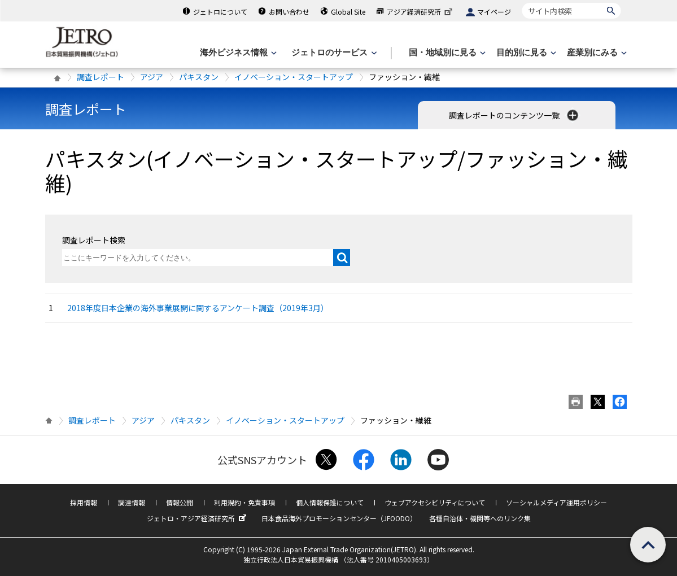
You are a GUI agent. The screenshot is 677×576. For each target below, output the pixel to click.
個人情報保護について (330, 502)
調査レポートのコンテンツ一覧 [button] (514, 115)
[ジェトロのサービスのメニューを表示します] (332, 52)
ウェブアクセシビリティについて (435, 502)
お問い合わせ (289, 11)
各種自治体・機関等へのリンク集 (480, 518)
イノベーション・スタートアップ (293, 76)
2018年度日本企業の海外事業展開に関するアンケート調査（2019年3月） (198, 307)
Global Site (348, 11)
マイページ (494, 11)
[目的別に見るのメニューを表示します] (525, 52)
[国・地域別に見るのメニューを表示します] (446, 52)
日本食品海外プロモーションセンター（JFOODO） (339, 518)
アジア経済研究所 (421, 11)
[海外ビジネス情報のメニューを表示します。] (237, 52)
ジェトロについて (220, 11)
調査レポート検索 (93, 240)
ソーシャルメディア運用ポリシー (556, 502)
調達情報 (131, 502)
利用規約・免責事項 (244, 502)
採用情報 (83, 502)
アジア (151, 76)
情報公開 (179, 502)
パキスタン (199, 76)
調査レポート (100, 76)
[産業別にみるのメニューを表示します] (595, 52)
